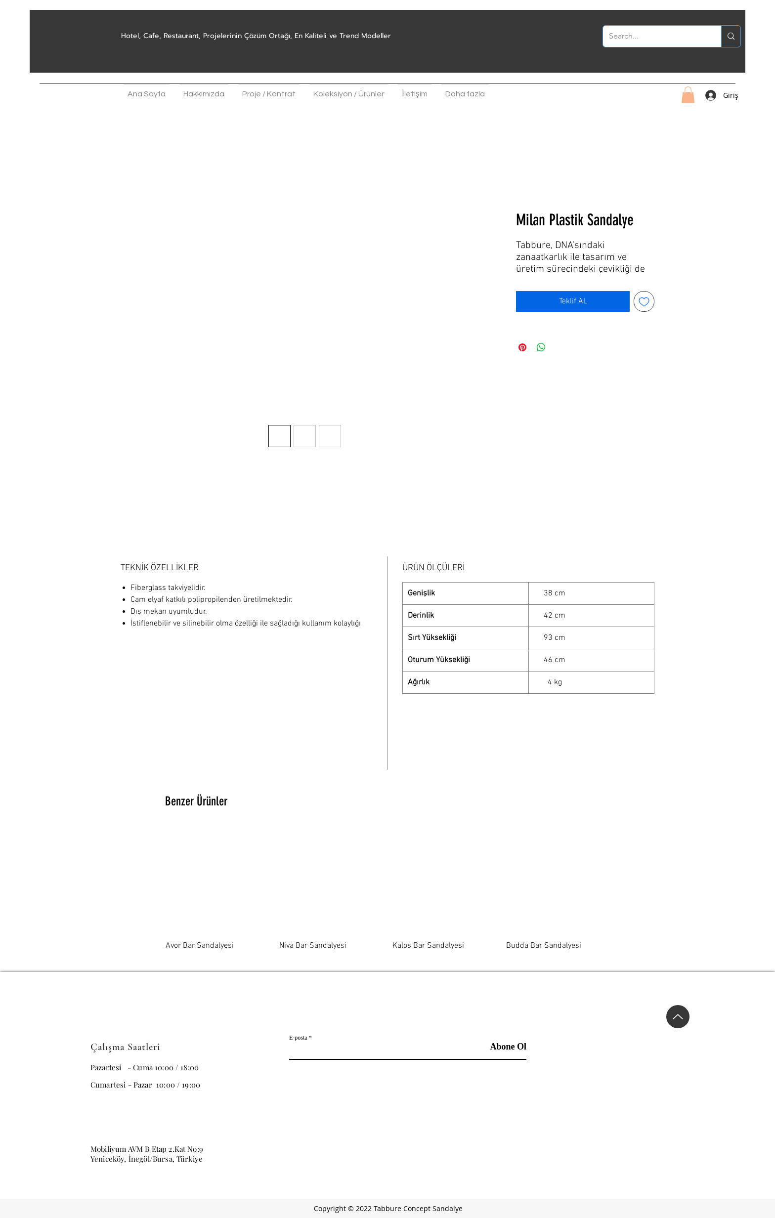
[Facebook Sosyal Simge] (618, 1154)
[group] (387, 896)
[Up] (677, 1016)
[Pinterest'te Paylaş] (522, 347)
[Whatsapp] (668, 1154)
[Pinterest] (643, 1154)
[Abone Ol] (501, 1047)
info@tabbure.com (121, 1129)
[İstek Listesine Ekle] (644, 301)
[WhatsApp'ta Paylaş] (541, 347)
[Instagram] (593, 1154)
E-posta (298, 1038)
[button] (203, 91)
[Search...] (654, 36)
